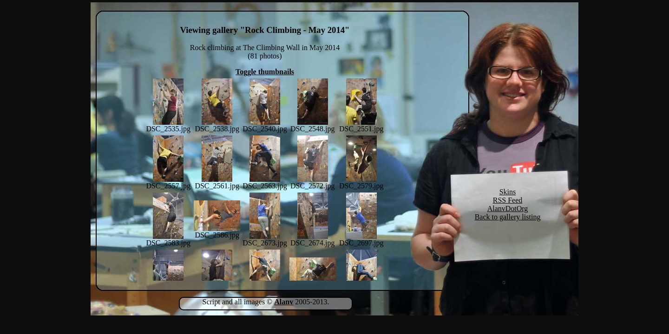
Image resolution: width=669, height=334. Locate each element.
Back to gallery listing (508, 217)
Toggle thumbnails (265, 72)
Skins (507, 192)
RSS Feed (508, 200)
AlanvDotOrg (507, 208)
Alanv (283, 302)
